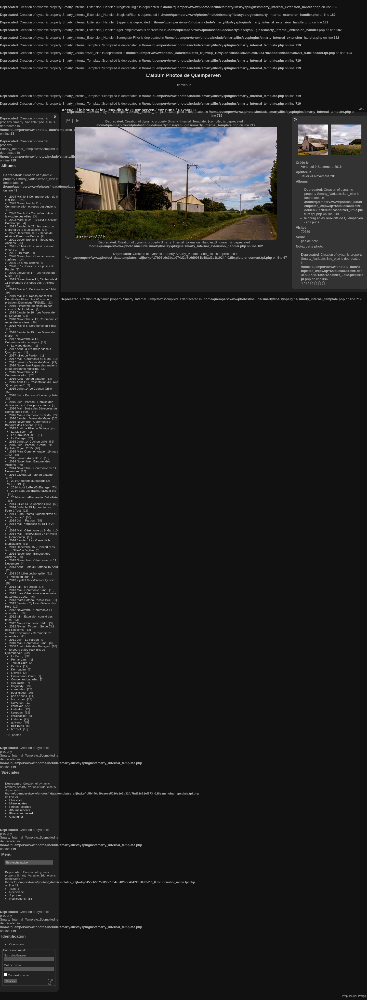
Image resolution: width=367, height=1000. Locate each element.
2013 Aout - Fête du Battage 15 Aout (33, 566)
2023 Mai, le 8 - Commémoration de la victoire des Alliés (31, 214)
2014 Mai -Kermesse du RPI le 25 (32, 523)
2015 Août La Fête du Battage (29, 428)
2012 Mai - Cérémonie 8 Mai (28, 623)
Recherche (16, 892)
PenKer (16, 666)
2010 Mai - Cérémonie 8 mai (28, 643)
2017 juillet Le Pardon (23, 355)
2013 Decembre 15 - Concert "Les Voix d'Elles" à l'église (30, 548)
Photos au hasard (21, 813)
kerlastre (17, 709)
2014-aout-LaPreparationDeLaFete (34, 497)
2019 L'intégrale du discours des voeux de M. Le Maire (29, 307)
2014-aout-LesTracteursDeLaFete (33, 490)
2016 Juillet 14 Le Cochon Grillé (30, 388)
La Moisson (19, 431)
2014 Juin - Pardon (22, 520)
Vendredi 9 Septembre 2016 (321, 167)
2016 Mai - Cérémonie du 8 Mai (30, 415)
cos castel (17, 682)
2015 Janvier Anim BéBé (25, 458)
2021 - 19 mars (19, 252)
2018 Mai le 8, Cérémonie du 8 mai (32, 325)
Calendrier (16, 816)
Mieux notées (18, 803)
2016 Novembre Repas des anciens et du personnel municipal (31, 367)
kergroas (17, 712)
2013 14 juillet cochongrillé (27, 573)
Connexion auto (16, 975)
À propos (15, 895)
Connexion (16, 944)
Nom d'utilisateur (15, 955)
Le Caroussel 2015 (23, 434)
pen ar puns (19, 695)
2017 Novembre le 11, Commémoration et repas (22, 340)
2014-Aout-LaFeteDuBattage (30, 487)
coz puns (17, 725)
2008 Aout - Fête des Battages (29, 646)
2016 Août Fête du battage (27, 378)
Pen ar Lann (19, 659)
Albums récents (19, 810)
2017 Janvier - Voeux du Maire (29, 362)
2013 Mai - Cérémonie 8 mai (28, 590)
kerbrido (16, 719)
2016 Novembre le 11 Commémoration (21, 373)
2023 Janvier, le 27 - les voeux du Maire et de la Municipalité (29, 228)
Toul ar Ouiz (19, 662)
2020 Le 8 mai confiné (24, 262)
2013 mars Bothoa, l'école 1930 (30, 599)
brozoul (16, 729)
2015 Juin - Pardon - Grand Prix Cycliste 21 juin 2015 (28, 446)
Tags (12, 888)
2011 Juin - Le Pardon (24, 639)
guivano (16, 722)
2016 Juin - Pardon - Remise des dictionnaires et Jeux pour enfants (29, 403)
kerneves (17, 705)
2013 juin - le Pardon (23, 586)
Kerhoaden (18, 669)
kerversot (17, 702)
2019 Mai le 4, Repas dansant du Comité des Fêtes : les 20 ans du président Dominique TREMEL (29, 299)
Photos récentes (20, 806)
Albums (8, 165)
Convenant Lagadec (24, 679)
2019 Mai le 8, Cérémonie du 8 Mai (32, 289)
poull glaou (18, 692)
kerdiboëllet (19, 715)
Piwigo (362, 995)
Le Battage (18, 438)
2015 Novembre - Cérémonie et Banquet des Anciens (28, 423)
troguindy (17, 686)
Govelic (16, 672)
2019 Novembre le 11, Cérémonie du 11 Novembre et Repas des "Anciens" (32, 281)
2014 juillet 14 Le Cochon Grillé (30, 503)
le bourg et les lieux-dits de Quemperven (333, 218)
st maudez (18, 689)
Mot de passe (13, 965)
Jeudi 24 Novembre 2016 (319, 176)
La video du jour (22, 345)
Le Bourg (17, 656)
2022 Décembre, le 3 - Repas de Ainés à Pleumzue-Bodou (29, 234)
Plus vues (15, 800)
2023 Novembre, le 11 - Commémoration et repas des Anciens (30, 204)
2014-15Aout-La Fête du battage (31, 474)
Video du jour (20, 576)
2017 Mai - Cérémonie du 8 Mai (30, 358)
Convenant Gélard (23, 676)
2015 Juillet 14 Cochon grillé (28, 441)
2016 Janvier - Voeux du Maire (29, 418)
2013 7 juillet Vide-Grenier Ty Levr (32, 580)
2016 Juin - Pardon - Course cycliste (33, 395)
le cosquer (18, 699)
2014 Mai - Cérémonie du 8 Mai (30, 530)
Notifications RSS (21, 898)
